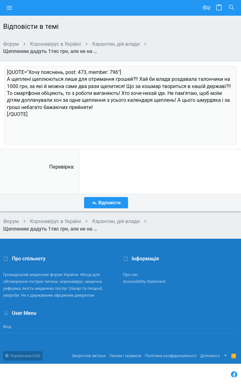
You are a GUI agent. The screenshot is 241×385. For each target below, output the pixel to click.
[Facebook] (234, 374)
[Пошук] (231, 7)
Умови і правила (125, 355)
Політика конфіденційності (170, 355)
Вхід (7, 326)
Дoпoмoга (210, 355)
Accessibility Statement (144, 281)
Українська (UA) (22, 355)
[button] (9, 7)
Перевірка (61, 167)
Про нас (130, 274)
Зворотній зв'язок (89, 355)
